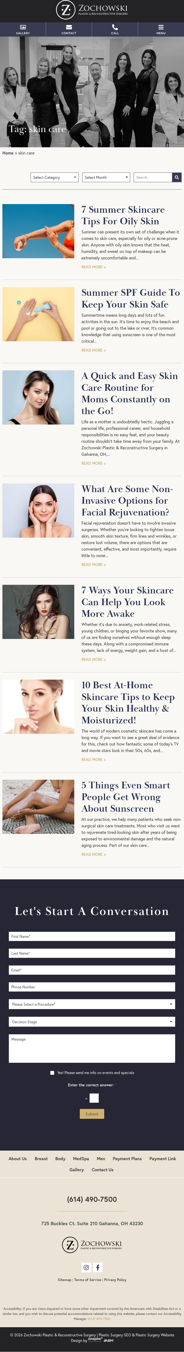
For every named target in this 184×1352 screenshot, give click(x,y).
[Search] (177, 177)
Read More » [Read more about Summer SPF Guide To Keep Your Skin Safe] (93, 350)
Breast (41, 1158)
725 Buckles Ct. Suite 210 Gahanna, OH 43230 (92, 1223)
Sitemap (64, 1279)
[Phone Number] (92, 987)
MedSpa (81, 1158)
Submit (92, 1114)
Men (101, 1158)
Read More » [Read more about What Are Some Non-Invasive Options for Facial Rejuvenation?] (93, 564)
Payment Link (163, 1158)
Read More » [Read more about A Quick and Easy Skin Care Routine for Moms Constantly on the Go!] (93, 463)
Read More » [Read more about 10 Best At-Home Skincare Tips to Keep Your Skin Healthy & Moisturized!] (93, 759)
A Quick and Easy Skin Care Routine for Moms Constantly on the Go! (129, 393)
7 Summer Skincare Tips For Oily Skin (123, 216)
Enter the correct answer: (92, 1084)
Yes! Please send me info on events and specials (95, 1072)
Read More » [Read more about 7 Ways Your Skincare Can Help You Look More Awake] (93, 659)
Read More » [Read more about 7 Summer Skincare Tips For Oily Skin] (93, 266)
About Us (18, 1158)
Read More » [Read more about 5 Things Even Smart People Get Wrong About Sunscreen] (93, 854)
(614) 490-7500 (92, 1199)
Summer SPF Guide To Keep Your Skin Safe (130, 299)
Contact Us (103, 1169)
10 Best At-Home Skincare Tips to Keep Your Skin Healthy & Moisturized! (128, 703)
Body (60, 1158)
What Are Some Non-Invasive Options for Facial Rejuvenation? (127, 501)
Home (8, 153)
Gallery (77, 1169)
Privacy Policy (115, 1279)
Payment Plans (127, 1158)
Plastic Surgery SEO (115, 1335)
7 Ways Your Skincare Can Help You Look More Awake (127, 602)
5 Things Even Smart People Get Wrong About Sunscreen (125, 797)
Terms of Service (87, 1279)
